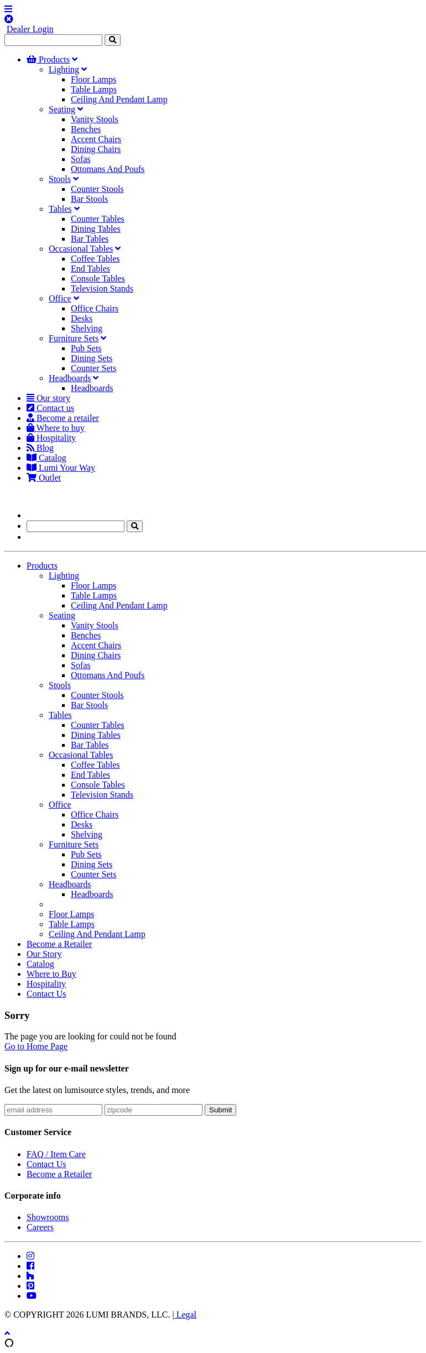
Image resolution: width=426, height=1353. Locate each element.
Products (48, 59)
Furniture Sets (73, 338)
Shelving (86, 328)
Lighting (64, 69)
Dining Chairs (96, 149)
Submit (220, 1110)
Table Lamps (94, 89)
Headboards (70, 378)
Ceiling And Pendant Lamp (119, 99)
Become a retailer (63, 418)
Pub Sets (86, 348)
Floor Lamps (93, 79)
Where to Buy (51, 974)
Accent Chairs (96, 139)
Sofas (81, 159)
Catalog (46, 457)
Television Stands (102, 288)
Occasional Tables (81, 248)
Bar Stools (89, 199)
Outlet (44, 477)
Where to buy (56, 428)
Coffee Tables (95, 258)
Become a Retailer (59, 944)
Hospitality (51, 438)
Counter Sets (93, 368)
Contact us (50, 408)
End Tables (90, 268)
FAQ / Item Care (56, 1154)
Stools (60, 179)
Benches (86, 129)
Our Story (44, 954)
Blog (40, 447)
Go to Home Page (35, 1046)
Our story (48, 398)
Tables (60, 209)
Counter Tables (97, 218)
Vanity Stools (94, 119)
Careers (40, 1227)
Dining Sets (91, 358)
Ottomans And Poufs (107, 169)
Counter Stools (97, 189)
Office (60, 298)
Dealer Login (30, 29)
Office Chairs (94, 308)
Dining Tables (96, 228)
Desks (81, 318)
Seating (62, 109)
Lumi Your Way (61, 467)
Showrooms (48, 1217)
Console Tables (98, 278)
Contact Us (46, 993)
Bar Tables (89, 238)
